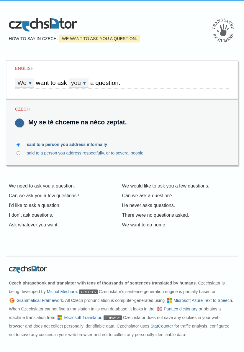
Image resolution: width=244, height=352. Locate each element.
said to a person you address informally (70, 144)
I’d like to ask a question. (34, 205)
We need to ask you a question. (42, 185)
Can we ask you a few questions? (44, 195)
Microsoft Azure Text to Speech (202, 300)
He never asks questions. (148, 205)
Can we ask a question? (147, 195)
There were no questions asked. (155, 215)
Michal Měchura (62, 291)
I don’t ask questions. (31, 215)
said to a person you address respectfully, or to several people (97, 153)
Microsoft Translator (82, 317)
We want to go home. (144, 224)
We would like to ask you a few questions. (165, 185)
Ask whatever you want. (34, 224)
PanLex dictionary (180, 309)
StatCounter (161, 326)
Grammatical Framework (40, 300)
